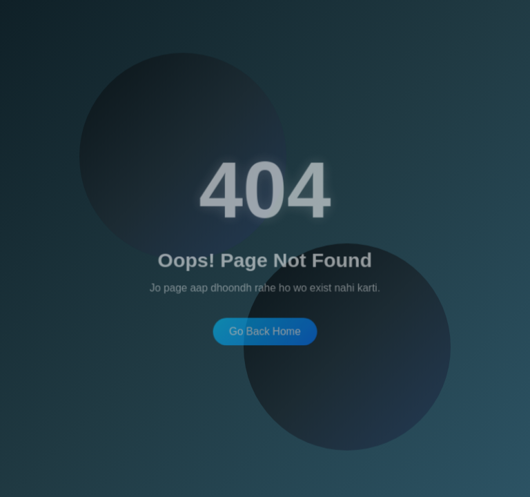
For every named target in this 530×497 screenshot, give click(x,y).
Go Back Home (265, 330)
